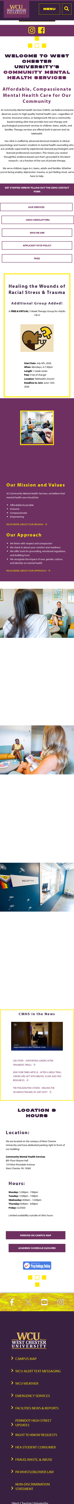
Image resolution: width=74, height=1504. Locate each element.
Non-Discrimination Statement (32, 1486)
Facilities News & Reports (37, 1408)
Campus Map (26, 1358)
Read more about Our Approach (28, 570)
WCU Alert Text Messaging (38, 1371)
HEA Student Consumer (35, 1447)
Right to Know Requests (36, 1434)
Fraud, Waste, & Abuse (33, 1459)
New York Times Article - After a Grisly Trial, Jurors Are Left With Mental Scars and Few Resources (37, 1076)
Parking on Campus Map (35, 1235)
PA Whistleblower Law (34, 1471)
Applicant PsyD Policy (37, 245)
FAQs (37, 258)
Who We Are (37, 232)
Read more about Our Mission (26, 524)
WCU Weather (26, 1383)
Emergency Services (32, 1395)
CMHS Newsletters (38, 219)
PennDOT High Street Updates (33, 1422)
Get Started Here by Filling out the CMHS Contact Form (37, 189)
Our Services (36, 207)
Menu (49, 9)
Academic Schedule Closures (37, 1248)
